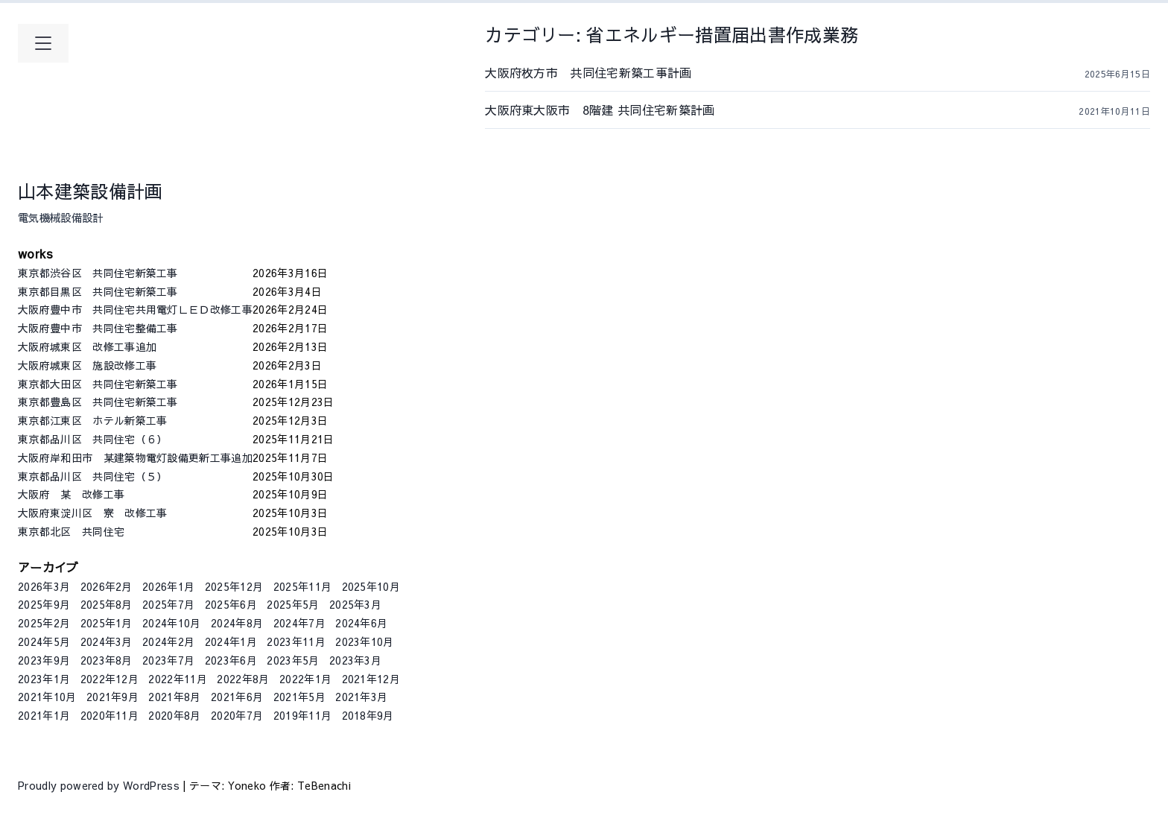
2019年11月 (302, 715)
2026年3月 (44, 586)
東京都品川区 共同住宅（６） (135, 439)
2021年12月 (371, 679)
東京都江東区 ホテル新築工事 (135, 420)
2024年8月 (237, 623)
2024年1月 (231, 641)
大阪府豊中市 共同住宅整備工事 (135, 328)
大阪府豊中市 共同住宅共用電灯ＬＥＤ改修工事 (135, 309)
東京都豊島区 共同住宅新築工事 (135, 402)
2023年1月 (44, 679)
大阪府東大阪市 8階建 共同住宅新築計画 (618, 109)
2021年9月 (112, 697)
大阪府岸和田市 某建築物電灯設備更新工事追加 (135, 457)
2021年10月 (47, 697)
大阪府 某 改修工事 (135, 494)
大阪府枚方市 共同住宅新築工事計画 (618, 72)
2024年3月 (106, 641)
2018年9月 (368, 715)
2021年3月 (361, 697)
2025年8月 (106, 604)
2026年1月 (168, 586)
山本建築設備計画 (90, 190)
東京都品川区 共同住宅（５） (135, 476)
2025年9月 (44, 604)
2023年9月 (44, 660)
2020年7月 (237, 715)
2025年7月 (168, 604)
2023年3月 (355, 660)
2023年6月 (231, 660)
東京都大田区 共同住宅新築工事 (135, 384)
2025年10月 (371, 586)
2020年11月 (109, 715)
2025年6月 (231, 604)
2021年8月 (174, 697)
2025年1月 (106, 623)
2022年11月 (177, 679)
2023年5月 (293, 660)
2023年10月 (364, 641)
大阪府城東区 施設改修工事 (135, 365)
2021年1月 (44, 715)
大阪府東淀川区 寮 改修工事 (135, 513)
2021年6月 (237, 697)
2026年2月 (106, 586)
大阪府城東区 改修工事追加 (135, 346)
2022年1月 (305, 679)
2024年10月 (171, 623)
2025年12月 (234, 586)
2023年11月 (296, 641)
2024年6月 (361, 623)
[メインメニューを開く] (43, 43)
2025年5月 (293, 604)
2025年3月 (355, 604)
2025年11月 (302, 586)
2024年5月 (44, 641)
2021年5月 (299, 697)
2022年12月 (109, 679)
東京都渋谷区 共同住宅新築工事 (135, 273)
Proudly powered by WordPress (100, 785)
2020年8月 (174, 715)
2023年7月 (168, 660)
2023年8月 (106, 660)
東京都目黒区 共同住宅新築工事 (135, 291)
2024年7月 (299, 623)
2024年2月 (168, 641)
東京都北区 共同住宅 (135, 531)
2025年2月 (44, 623)
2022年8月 (243, 679)
